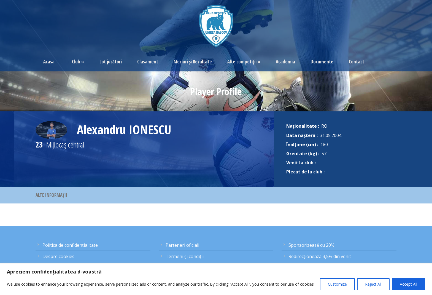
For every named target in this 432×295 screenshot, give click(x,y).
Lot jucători (110, 61)
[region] (216, 279)
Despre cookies (58, 256)
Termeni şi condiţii (185, 256)
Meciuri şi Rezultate (193, 61)
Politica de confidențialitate (70, 245)
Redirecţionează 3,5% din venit (319, 256)
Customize (337, 284)
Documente (321, 61)
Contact (356, 61)
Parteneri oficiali (182, 245)
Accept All (408, 284)
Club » (78, 61)
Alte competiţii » (243, 61)
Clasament (147, 61)
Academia (285, 61)
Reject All (373, 284)
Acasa (49, 61)
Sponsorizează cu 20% (311, 245)
